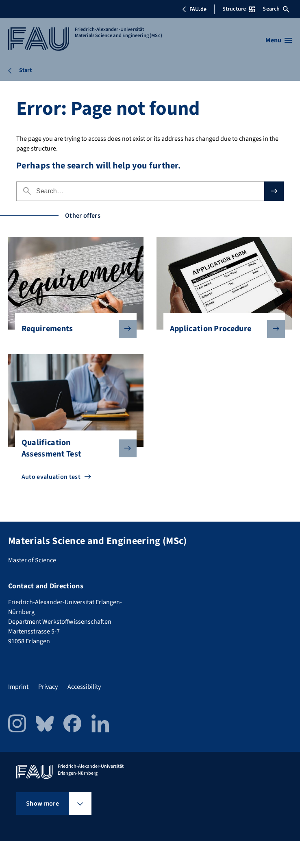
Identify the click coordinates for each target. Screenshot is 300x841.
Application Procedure (221, 329)
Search (276, 9)
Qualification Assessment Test (73, 448)
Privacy (48, 686)
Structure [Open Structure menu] (238, 9)
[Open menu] (278, 40)
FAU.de (194, 9)
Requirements (73, 329)
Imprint (18, 686)
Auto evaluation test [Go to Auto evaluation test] (51, 476)
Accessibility (84, 686)
